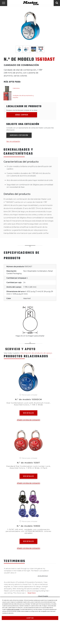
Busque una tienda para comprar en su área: (21, 110)
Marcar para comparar (29, 395)
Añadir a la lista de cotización (28, 420)
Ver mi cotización (13, 141)
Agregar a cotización (19, 135)
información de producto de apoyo (36, 353)
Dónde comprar (21, 114)
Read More (32, 593)
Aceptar (30, 618)
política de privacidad (13, 609)
